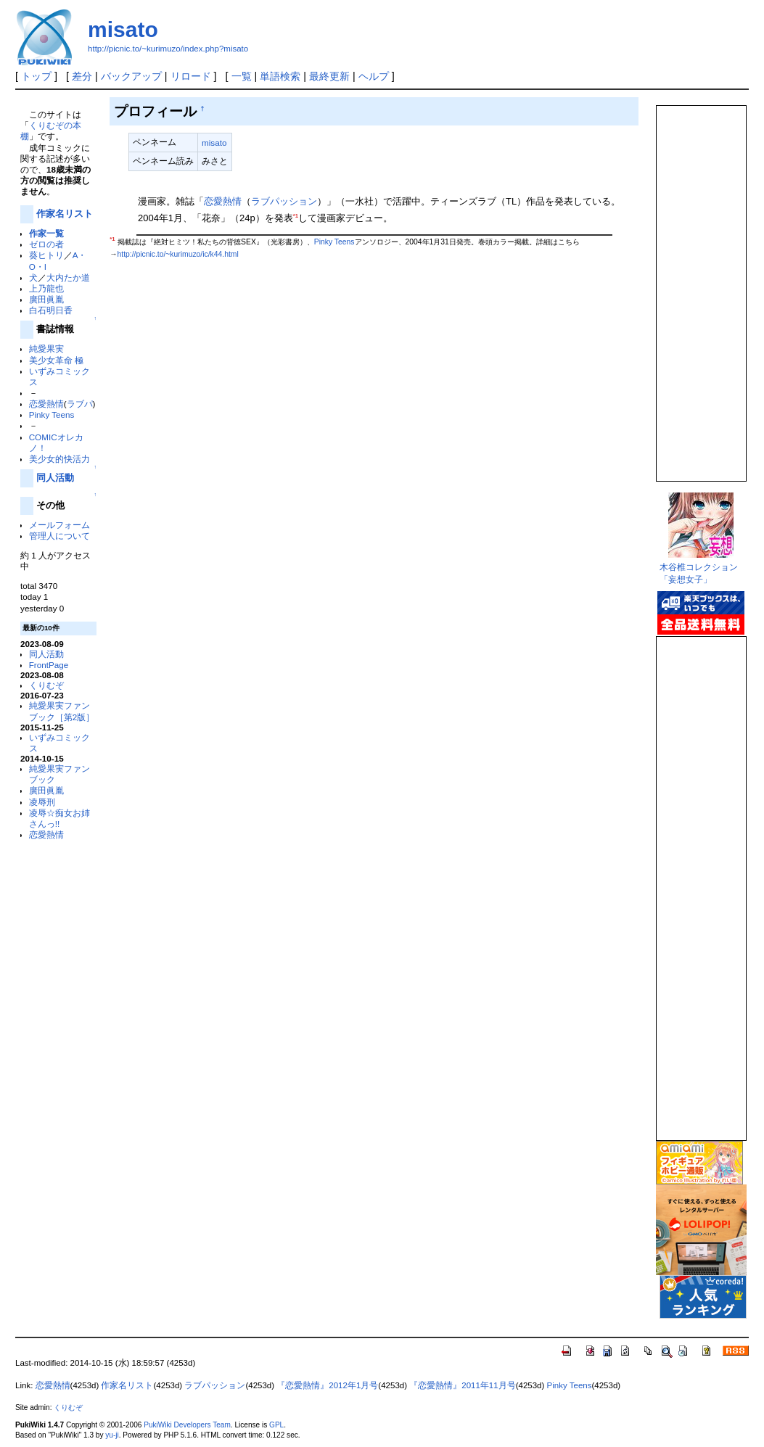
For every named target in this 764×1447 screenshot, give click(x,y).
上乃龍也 (46, 288)
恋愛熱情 (46, 403)
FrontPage (48, 664)
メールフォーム (59, 524)
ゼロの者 (46, 244)
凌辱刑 (42, 802)
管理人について (59, 535)
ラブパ (80, 403)
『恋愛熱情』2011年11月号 (462, 1385)
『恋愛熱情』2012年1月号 (327, 1385)
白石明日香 (51, 310)
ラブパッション (284, 201)
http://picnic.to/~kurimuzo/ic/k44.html (178, 254)
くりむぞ (46, 685)
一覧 (241, 76)
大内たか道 (68, 277)
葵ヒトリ (46, 255)
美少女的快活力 (59, 458)
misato (123, 29)
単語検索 (280, 76)
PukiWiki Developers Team (187, 1425)
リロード (191, 76)
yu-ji (111, 1435)
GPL (276, 1425)
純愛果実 (46, 348)
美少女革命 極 (56, 360)
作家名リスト (64, 213)
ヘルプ (373, 76)
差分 (82, 76)
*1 (295, 216)
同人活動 (55, 477)
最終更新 (329, 76)
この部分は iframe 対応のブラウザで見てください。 (700, 287)
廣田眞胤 (46, 299)
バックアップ (131, 76)
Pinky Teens (52, 414)
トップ (36, 76)
